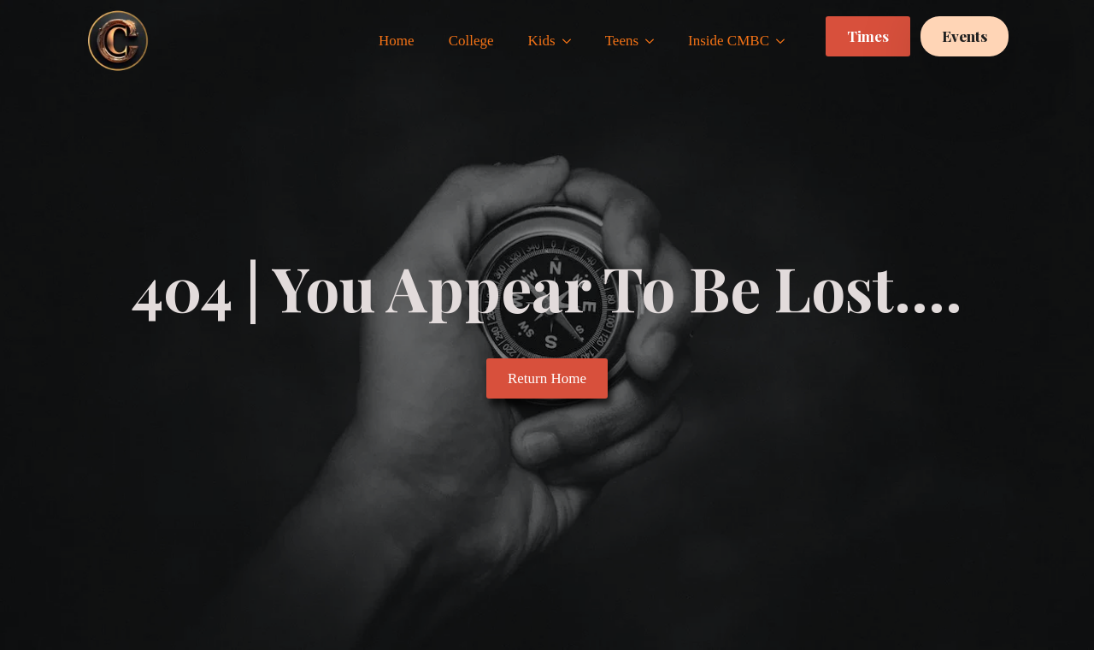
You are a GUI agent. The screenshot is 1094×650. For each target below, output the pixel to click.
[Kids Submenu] (572, 40)
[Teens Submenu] (654, 40)
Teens (621, 40)
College (471, 40)
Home (397, 40)
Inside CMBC (728, 40)
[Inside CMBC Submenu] (785, 40)
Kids (542, 40)
